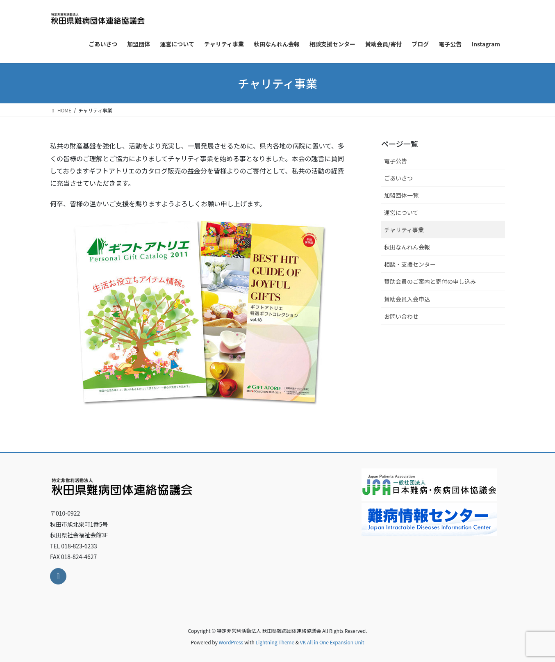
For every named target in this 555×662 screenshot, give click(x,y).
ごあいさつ (398, 178)
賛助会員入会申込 (407, 299)
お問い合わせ (401, 316)
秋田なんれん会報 (407, 247)
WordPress (231, 642)
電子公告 (395, 161)
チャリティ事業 (404, 230)
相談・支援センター (410, 264)
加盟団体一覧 (401, 195)
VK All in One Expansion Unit (332, 642)
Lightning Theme (274, 642)
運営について (401, 212)
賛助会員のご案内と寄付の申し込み (430, 281)
